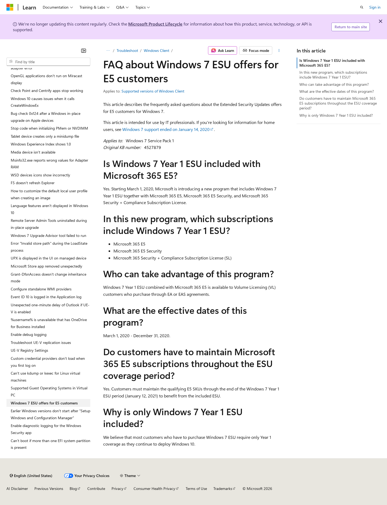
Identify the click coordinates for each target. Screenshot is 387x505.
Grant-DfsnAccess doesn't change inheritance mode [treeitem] (48, 278)
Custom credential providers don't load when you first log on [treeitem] (48, 362)
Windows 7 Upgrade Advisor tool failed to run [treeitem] (48, 235)
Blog (73, 488)
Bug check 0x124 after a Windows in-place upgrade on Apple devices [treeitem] (45, 117)
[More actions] (279, 50)
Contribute (96, 488)
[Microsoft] (9, 7)
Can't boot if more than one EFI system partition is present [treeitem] (50, 444)
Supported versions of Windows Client (152, 91)
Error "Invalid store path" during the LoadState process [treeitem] (49, 247)
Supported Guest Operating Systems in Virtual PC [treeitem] (49, 391)
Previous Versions (48, 488)
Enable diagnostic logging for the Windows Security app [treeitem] (46, 429)
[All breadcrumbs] (108, 50)
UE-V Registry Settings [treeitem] (29, 350)
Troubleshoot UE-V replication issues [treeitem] (41, 342)
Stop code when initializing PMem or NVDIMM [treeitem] (49, 128)
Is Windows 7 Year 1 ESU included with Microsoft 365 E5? (332, 63)
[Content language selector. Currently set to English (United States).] (31, 475)
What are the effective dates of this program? (336, 91)
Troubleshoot (127, 50)
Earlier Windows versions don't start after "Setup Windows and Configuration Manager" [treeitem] (50, 414)
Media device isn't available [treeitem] (33, 152)
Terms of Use (196, 488)
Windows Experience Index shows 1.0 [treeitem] (41, 144)
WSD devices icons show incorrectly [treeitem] (40, 174)
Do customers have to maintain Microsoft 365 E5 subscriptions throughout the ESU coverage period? (338, 103)
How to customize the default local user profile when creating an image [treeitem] (49, 194)
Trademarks (222, 488)
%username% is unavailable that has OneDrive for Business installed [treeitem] (49, 323)
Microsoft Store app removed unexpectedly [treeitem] (46, 266)
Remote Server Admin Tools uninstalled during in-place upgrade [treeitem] (49, 224)
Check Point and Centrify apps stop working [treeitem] (47, 90)
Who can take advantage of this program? (334, 84)
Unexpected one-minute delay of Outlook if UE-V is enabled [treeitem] (50, 308)
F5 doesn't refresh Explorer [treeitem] (33, 182)
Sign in (375, 7)
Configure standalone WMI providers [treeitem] (41, 288)
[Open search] (361, 7)
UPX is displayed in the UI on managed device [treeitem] (48, 258)
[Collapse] (83, 50)
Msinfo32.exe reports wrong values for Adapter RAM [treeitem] (49, 164)
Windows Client (156, 50)
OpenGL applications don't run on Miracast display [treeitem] (46, 79)
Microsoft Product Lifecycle (155, 24)
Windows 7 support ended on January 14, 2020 (166, 129)
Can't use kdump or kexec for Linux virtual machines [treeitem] (45, 377)
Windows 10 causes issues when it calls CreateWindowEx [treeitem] (42, 102)
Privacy (117, 488)
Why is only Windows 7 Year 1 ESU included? (336, 115)
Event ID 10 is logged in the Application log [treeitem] (46, 296)
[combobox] (48, 62)
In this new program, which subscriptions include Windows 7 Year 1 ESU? (333, 75)
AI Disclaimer (17, 488)
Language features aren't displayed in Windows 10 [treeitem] (49, 209)
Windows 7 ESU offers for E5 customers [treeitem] (44, 403)
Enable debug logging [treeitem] (28, 334)
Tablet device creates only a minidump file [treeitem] (45, 136)
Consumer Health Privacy (154, 488)
